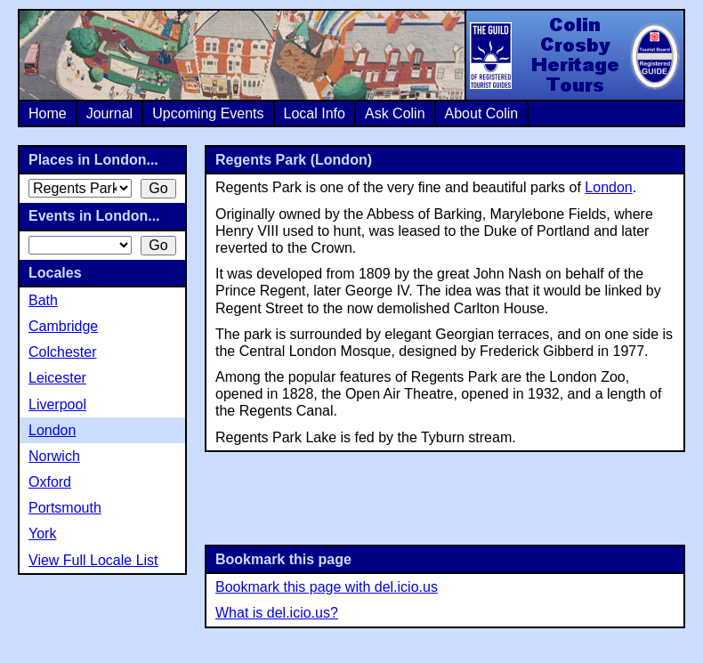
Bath (43, 300)
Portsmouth (64, 507)
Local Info (314, 113)
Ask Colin (395, 113)
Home (47, 113)
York (42, 533)
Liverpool (57, 404)
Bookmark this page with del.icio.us (326, 586)
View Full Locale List (93, 560)
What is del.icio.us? (276, 612)
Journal (109, 113)
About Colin (482, 113)
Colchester (62, 352)
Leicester (57, 377)
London (608, 187)
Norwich (54, 456)
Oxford (49, 481)
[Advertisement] (445, 496)
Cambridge (63, 326)
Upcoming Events (207, 113)
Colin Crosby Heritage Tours (574, 55)
